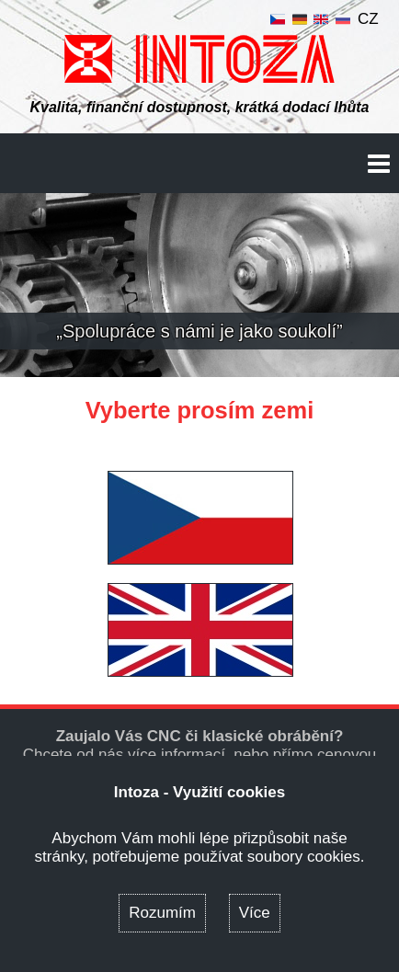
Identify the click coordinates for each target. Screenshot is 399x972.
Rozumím (162, 912)
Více (254, 912)
